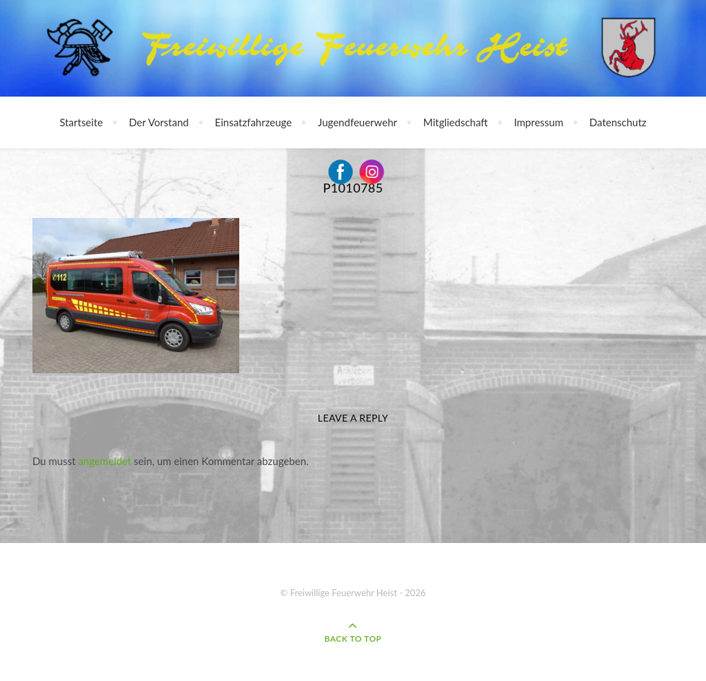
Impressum (538, 122)
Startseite (81, 122)
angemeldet (104, 461)
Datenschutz (618, 122)
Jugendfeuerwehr (357, 122)
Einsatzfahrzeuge (253, 122)
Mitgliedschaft (455, 122)
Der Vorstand (159, 122)
